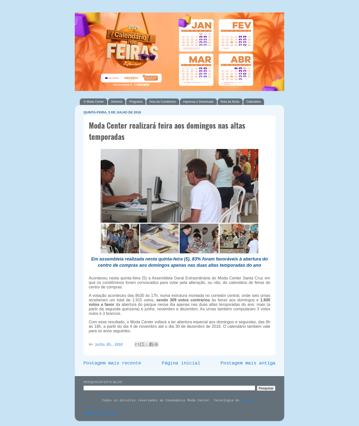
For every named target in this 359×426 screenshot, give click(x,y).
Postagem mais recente (112, 363)
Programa (135, 101)
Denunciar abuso (100, 413)
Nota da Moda (230, 101)
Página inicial (181, 363)
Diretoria (116, 101)
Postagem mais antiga (248, 363)
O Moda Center (94, 101)
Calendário (253, 101)
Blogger (248, 400)
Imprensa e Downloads (198, 101)
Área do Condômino (162, 101)
